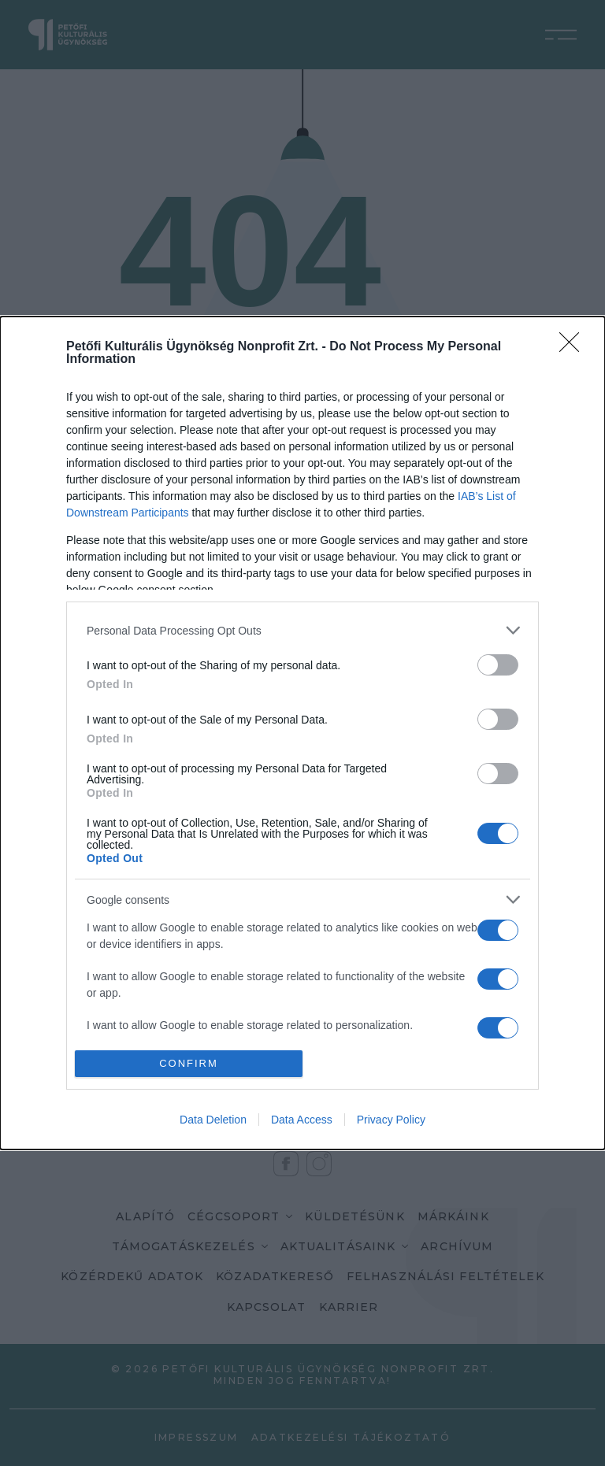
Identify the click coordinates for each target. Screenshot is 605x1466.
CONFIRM (188, 1063)
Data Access (301, 1119)
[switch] (497, 665)
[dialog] (302, 733)
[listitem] (302, 630)
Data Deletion (213, 1119)
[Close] (574, 347)
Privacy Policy (391, 1119)
